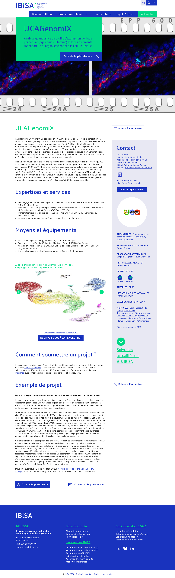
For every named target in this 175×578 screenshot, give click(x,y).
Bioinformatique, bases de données (133, 235)
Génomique (129, 310)
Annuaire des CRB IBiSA (78, 553)
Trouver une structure (73, 14)
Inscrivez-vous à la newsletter (60, 338)
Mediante (19, 373)
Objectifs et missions (77, 531)
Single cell (143, 316)
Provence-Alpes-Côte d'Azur (138, 168)
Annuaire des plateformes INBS (82, 550)
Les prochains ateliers (127, 537)
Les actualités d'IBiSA (127, 531)
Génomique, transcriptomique (131, 238)
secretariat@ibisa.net (27, 547)
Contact (79, 574)
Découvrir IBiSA (42, 14)
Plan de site (106, 574)
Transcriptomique (125, 313)
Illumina (121, 321)
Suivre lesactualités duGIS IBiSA (128, 355)
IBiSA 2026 (69, 574)
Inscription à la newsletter (129, 539)
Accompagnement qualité (79, 559)
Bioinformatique (142, 313)
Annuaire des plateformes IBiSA (82, 547)
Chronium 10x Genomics (137, 321)
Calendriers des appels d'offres (132, 534)
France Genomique (32, 368)
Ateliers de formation (77, 561)
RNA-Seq (121, 316)
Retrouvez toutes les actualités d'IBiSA (61, 333)
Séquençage (135, 308)
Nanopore (133, 318)
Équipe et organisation (78, 534)
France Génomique (126, 296)
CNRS (131, 287)
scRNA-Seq (131, 316)
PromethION (145, 318)
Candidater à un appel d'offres (114, 14)
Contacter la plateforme (86, 484)
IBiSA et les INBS (74, 537)
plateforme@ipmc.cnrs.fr (129, 183)
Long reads (122, 318)
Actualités (147, 14)
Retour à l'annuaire (128, 128)
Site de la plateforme (81, 56)
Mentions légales (92, 574)
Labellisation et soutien (78, 556)
